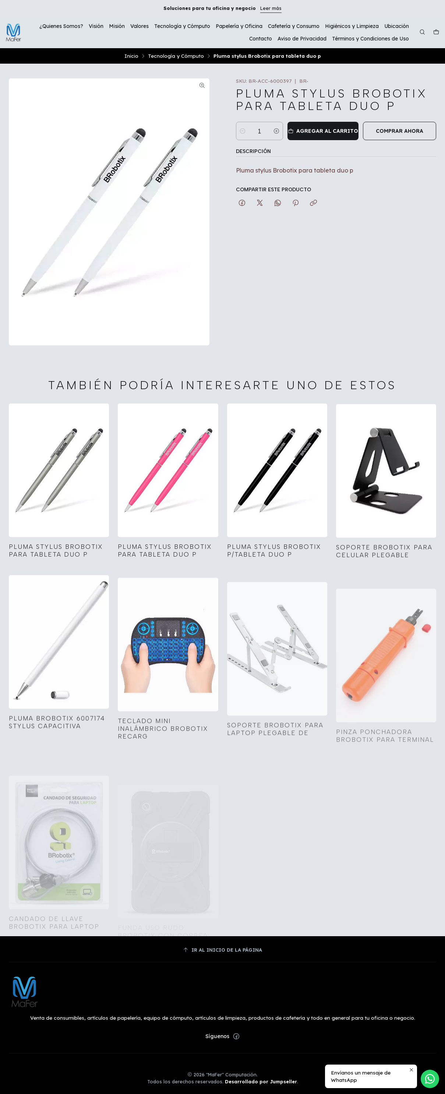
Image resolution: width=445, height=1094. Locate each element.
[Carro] (436, 32)
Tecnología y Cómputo (176, 55)
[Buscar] (422, 32)
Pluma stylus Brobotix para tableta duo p (56, 557)
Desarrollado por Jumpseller (261, 1081)
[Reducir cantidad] (242, 131)
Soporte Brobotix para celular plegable (384, 582)
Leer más (271, 8)
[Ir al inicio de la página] (222, 950)
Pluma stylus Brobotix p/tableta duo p (274, 572)
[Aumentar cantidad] (276, 131)
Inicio (131, 55)
